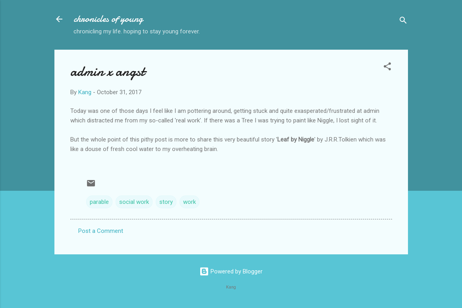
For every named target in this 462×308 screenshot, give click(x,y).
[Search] (403, 22)
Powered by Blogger (231, 271)
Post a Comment (100, 230)
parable (99, 201)
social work (134, 201)
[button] (387, 68)
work (189, 201)
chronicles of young (108, 18)
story (166, 201)
